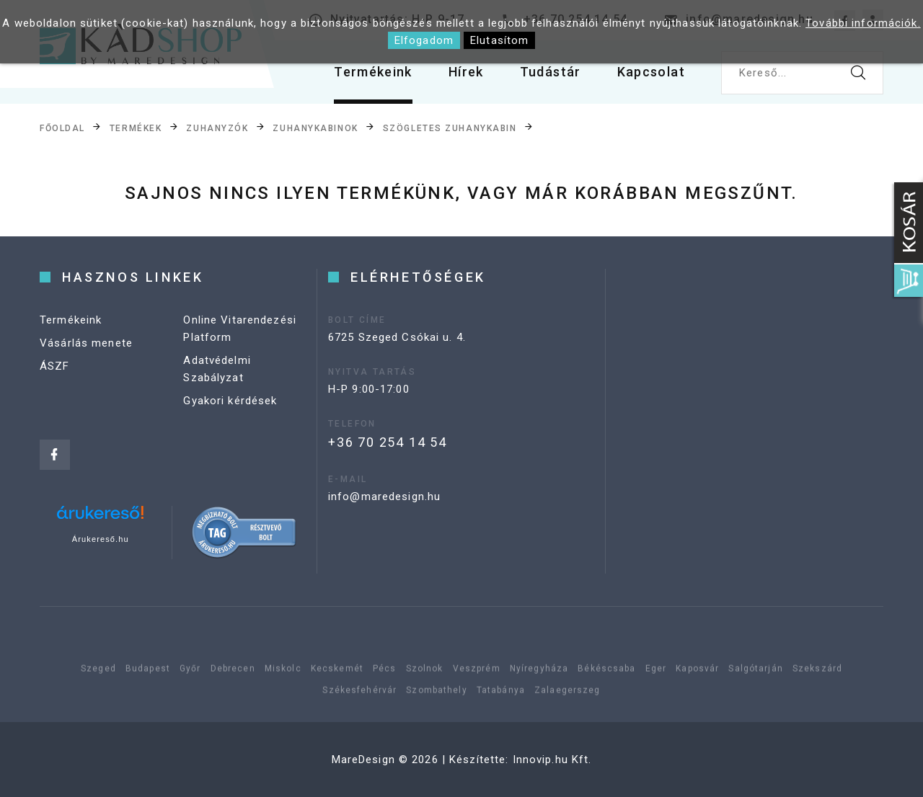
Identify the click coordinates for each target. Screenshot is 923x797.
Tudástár (550, 71)
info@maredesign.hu (384, 496)
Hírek (466, 71)
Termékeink (373, 71)
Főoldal (62, 128)
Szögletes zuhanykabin (450, 128)
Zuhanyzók (217, 128)
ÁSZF (55, 366)
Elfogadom (424, 40)
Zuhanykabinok (315, 128)
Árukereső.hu (100, 539)
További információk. (863, 23)
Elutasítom (499, 40)
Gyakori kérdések (230, 400)
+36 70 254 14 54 (387, 442)
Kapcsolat (651, 71)
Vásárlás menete (86, 343)
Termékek (136, 128)
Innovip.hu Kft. (552, 759)
